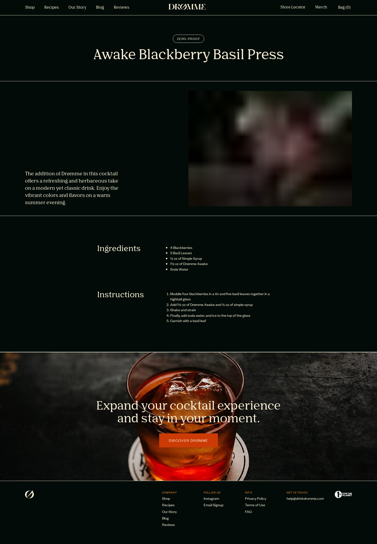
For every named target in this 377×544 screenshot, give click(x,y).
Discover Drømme (188, 440)
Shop (30, 8)
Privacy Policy (255, 498)
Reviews (121, 8)
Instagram (211, 498)
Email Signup (213, 504)
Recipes (51, 8)
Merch (321, 7)
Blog (100, 8)
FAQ (248, 511)
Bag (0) (344, 8)
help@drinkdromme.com (305, 498)
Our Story (77, 8)
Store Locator (293, 7)
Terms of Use (255, 504)
